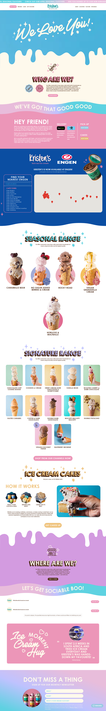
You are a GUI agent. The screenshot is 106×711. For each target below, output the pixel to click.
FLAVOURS (88, 6)
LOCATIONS (82, 6)
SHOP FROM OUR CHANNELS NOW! (53, 458)
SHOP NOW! (13, 6)
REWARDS (20, 6)
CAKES (24, 6)
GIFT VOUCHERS (30, 6)
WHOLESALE (94, 6)
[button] (46, 195)
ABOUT (76, 6)
